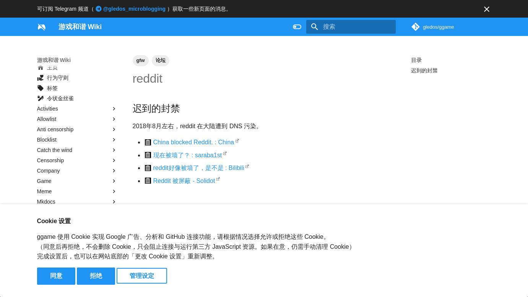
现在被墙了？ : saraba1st (187, 155)
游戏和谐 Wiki (54, 60)
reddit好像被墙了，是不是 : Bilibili (198, 168)
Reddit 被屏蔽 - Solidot (184, 181)
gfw (140, 60)
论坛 (161, 60)
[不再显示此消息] (486, 9)
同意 (56, 276)
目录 (416, 60)
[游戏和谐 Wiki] (41, 26)
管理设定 (142, 276)
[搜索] (351, 27)
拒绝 (96, 276)
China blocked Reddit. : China (193, 142)
